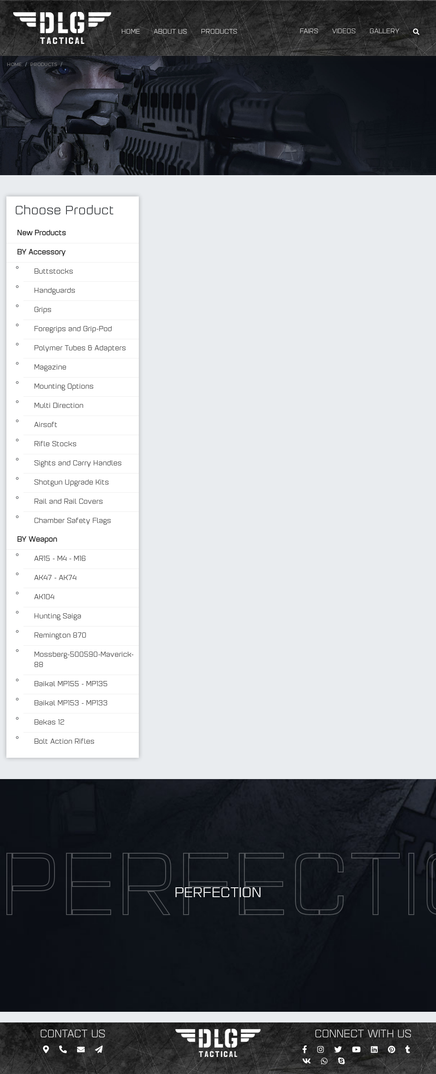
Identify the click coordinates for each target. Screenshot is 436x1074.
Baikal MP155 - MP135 (71, 684)
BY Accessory (41, 252)
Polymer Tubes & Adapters (80, 348)
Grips (43, 310)
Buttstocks (53, 271)
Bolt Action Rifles (64, 742)
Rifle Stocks (55, 444)
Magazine (50, 367)
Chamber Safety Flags (72, 521)
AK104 (44, 597)
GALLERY (384, 32)
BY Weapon (37, 540)
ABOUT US (170, 32)
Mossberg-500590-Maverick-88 (84, 660)
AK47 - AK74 (55, 578)
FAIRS (309, 32)
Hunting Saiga (57, 616)
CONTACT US (73, 1035)
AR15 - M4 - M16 (60, 559)
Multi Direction (58, 406)
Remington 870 (60, 635)
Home (14, 64)
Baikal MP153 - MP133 (71, 703)
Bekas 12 (49, 722)
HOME (130, 32)
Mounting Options (64, 387)
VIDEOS (344, 32)
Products (43, 64)
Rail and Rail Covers (68, 502)
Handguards (54, 291)
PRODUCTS (219, 32)
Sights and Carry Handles (78, 463)
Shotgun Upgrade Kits (71, 482)
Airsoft (45, 425)
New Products (41, 233)
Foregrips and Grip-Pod (73, 329)
